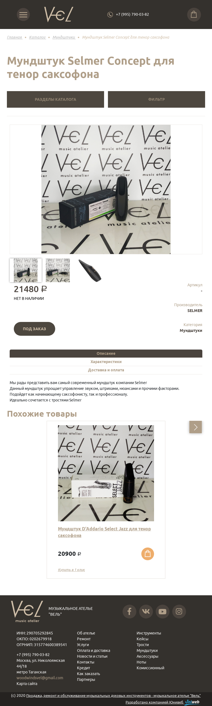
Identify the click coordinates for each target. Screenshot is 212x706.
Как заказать (88, 673)
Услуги (83, 644)
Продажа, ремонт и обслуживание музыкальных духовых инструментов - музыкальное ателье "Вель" (113, 695)
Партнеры (86, 679)
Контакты (85, 662)
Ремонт (84, 639)
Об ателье (86, 633)
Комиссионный (150, 668)
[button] (195, 427)
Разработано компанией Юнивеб (163, 702)
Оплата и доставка (93, 650)
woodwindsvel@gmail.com (40, 678)
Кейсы (143, 639)
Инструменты (149, 633)
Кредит (83, 668)
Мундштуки (191, 330)
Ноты (141, 662)
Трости (143, 644)
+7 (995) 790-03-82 (132, 14)
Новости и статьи (92, 656)
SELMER (194, 310)
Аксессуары (147, 656)
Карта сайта (27, 683)
